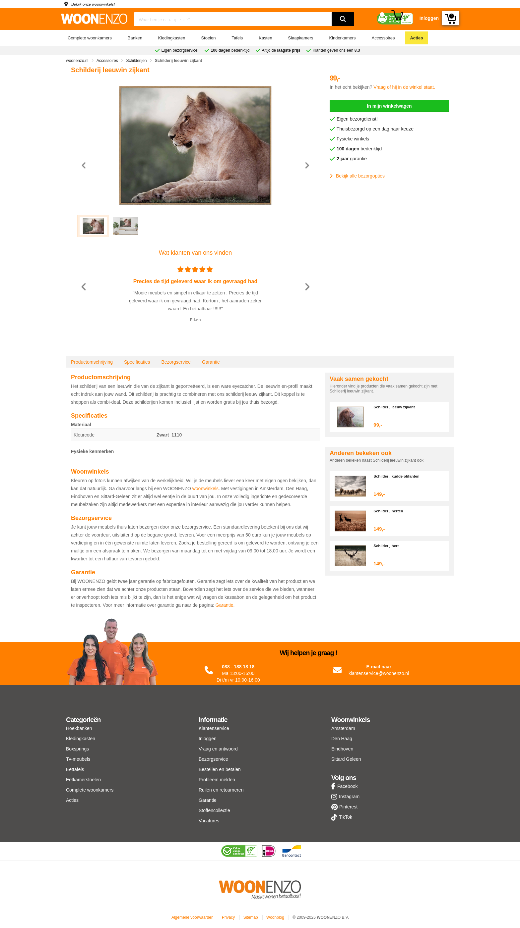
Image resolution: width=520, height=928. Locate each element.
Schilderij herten (390, 510)
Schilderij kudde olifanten (399, 476)
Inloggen (208, 738)
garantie (352, 158)
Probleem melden (217, 779)
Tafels (237, 37)
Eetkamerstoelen (83, 779)
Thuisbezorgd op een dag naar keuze (375, 128)
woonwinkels (205, 488)
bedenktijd (359, 148)
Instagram (349, 796)
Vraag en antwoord (218, 748)
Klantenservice (214, 728)
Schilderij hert (387, 545)
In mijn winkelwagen (389, 106)
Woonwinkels (350, 719)
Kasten (265, 37)
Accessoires (383, 37)
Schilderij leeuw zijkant (397, 406)
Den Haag (341, 738)
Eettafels (75, 769)
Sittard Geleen (346, 759)
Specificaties (137, 362)
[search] (343, 19)
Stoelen (208, 37)
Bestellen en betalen (220, 769)
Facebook (347, 786)
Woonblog (275, 917)
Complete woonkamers (90, 37)
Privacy (228, 917)
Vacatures (209, 820)
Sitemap (250, 917)
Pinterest (348, 806)
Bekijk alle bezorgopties (357, 176)
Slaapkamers (300, 37)
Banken (135, 37)
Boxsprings (77, 748)
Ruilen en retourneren (221, 790)
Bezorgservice (176, 362)
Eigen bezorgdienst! (357, 119)
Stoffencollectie (214, 810)
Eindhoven (342, 748)
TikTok (345, 817)
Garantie (211, 362)
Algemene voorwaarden (192, 917)
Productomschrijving (92, 362)
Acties (416, 37)
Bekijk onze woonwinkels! (97, 4)
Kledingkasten (171, 37)
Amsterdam (343, 728)
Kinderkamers (342, 37)
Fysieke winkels (353, 138)
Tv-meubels (78, 759)
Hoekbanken (79, 728)
